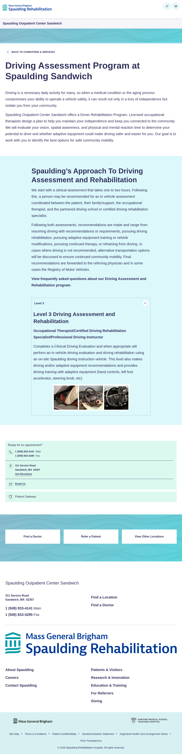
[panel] (91, 362)
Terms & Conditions (35, 734)
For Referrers (102, 693)
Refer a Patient (91, 536)
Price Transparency (91, 740)
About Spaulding (19, 670)
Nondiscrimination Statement (98, 734)
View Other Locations (149, 536)
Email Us (20, 483)
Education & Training (109, 685)
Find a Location (104, 597)
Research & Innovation (110, 678)
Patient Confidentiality (64, 734)
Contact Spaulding (21, 685)
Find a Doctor (32, 536)
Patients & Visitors (106, 670)
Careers (12, 678)
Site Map (14, 734)
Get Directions (23, 474)
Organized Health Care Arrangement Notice (144, 734)
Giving (96, 701)
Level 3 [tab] (91, 303)
